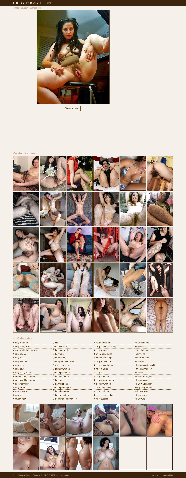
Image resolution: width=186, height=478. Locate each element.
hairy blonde (19, 387)
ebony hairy (59, 358)
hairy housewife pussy (105, 346)
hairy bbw (18, 369)
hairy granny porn (62, 387)
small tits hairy (141, 358)
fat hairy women (61, 369)
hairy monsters (61, 395)
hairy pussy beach (22, 373)
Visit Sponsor (71, 108)
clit (55, 343)
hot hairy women (102, 343)
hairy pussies (101, 399)
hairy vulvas (140, 395)
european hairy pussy (64, 361)
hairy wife (139, 399)
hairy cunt (58, 354)
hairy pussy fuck (61, 373)
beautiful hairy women (24, 376)
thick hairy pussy (143, 369)
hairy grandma (60, 384)
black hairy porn (21, 384)
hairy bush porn (61, 391)
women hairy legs (103, 358)
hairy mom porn (102, 376)
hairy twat (139, 373)
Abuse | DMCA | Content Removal (26, 475)
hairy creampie (61, 350)
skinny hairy (140, 354)
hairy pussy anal (21, 346)
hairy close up (60, 346)
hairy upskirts (141, 380)
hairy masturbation (103, 365)
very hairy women (143, 387)
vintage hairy (141, 391)
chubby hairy (19, 399)
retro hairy (140, 346)
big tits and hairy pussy (24, 380)
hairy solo (139, 361)
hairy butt (18, 395)
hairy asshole (20, 361)
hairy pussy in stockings (146, 365)
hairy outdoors (101, 391)
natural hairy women (104, 380)
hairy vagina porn (143, 384)
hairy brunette (20, 391)
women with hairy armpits (25, 350)
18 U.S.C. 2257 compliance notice (56, 475)
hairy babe (18, 365)
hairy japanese (101, 350)
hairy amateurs (20, 343)
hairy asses (19, 358)
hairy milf (99, 373)
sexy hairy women (143, 350)
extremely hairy (61, 365)
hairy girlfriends (61, 376)
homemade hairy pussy (65, 399)
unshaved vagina (143, 376)
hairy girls (58, 380)
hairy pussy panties (103, 395)
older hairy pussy (102, 387)
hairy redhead (141, 343)
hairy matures (101, 369)
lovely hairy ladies (103, 354)
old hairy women (102, 384)
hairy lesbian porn (103, 361)
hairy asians (19, 354)
